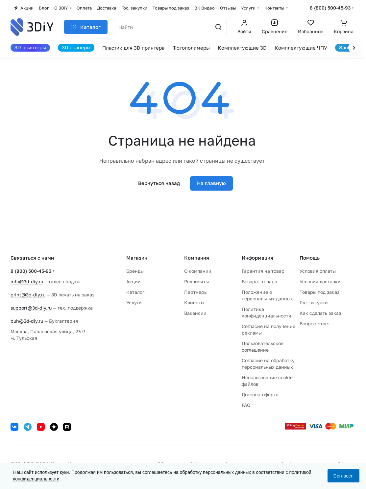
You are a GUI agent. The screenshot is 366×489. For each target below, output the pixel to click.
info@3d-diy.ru (27, 281)
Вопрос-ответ (315, 323)
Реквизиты (196, 281)
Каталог (135, 292)
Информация (257, 258)
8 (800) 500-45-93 (330, 8)
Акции (133, 281)
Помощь (310, 258)
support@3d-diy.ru (31, 308)
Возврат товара (259, 281)
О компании (197, 271)
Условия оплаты (318, 271)
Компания (196, 258)
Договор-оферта (260, 394)
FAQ (246, 405)
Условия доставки (320, 281)
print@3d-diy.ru (28, 294)
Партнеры (195, 292)
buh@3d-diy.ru (27, 321)
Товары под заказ (319, 292)
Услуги (134, 302)
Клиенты (194, 302)
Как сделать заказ (320, 313)
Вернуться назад (159, 183)
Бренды (135, 271)
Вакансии (195, 313)
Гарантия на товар (263, 271)
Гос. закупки (314, 302)
